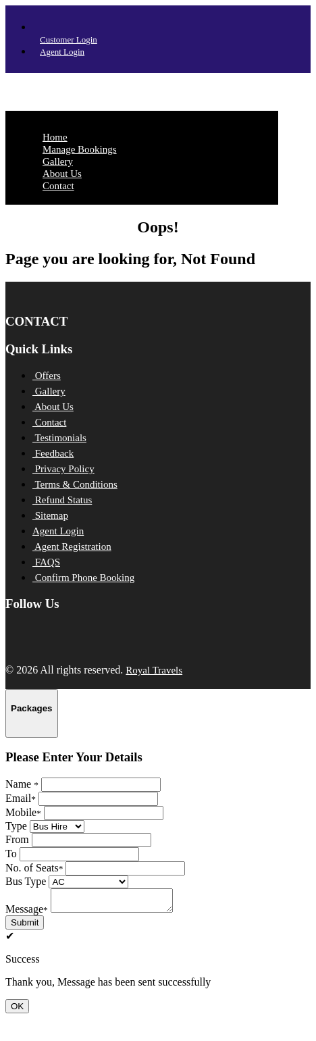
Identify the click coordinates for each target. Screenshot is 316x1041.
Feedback (53, 453)
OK (17, 1010)
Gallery (58, 161)
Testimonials (59, 437)
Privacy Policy (63, 468)
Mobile (23, 812)
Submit (24, 926)
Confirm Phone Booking (83, 577)
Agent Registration (71, 546)
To (11, 853)
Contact (58, 185)
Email (20, 798)
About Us (62, 173)
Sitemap (50, 515)
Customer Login (68, 39)
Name (21, 784)
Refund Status (62, 499)
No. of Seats (34, 867)
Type (16, 826)
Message (26, 913)
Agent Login (62, 52)
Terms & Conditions (74, 484)
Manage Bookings (80, 149)
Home (55, 137)
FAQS (46, 562)
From (17, 839)
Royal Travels (154, 670)
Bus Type (25, 881)
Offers (46, 375)
